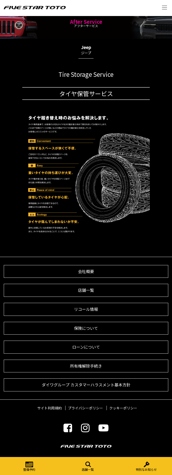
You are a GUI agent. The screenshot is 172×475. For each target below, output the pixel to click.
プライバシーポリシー (85, 407)
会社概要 (86, 271)
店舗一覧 (88, 466)
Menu (164, 8)
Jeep (86, 51)
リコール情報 (86, 309)
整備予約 (29, 466)
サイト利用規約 (49, 407)
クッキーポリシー (123, 407)
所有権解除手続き (86, 366)
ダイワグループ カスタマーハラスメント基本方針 (86, 385)
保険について (86, 328)
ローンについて (86, 347)
